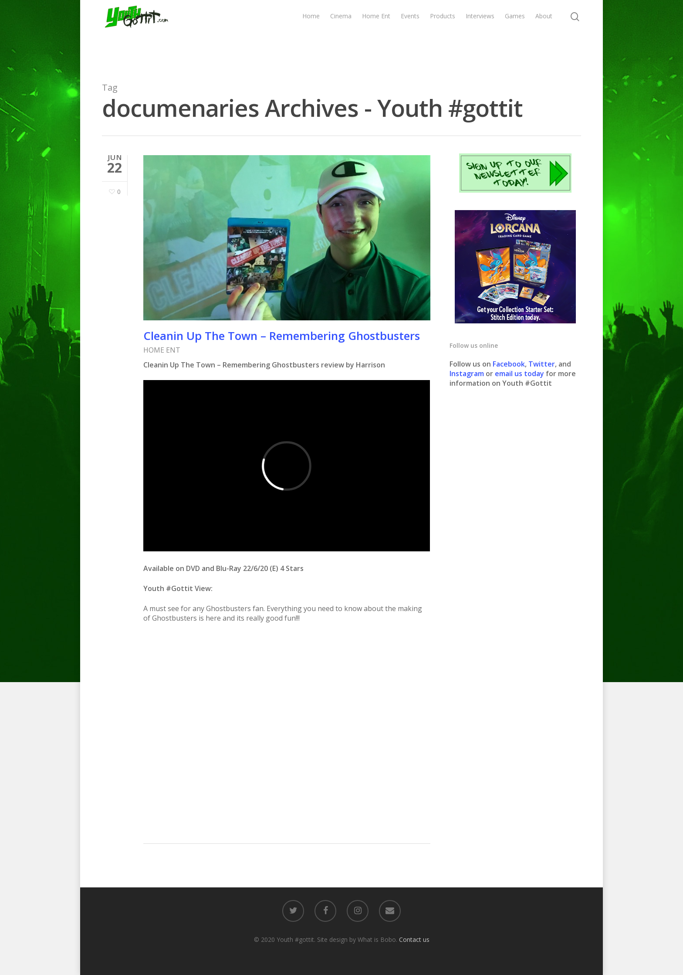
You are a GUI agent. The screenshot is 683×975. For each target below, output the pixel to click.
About (543, 34)
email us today (519, 373)
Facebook (509, 364)
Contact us (414, 939)
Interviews (480, 34)
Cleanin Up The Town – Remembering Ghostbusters (281, 335)
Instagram (468, 373)
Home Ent (376, 34)
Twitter (541, 364)
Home (311, 34)
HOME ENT (161, 350)
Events (410, 34)
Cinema (341, 34)
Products (442, 34)
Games (515, 34)
